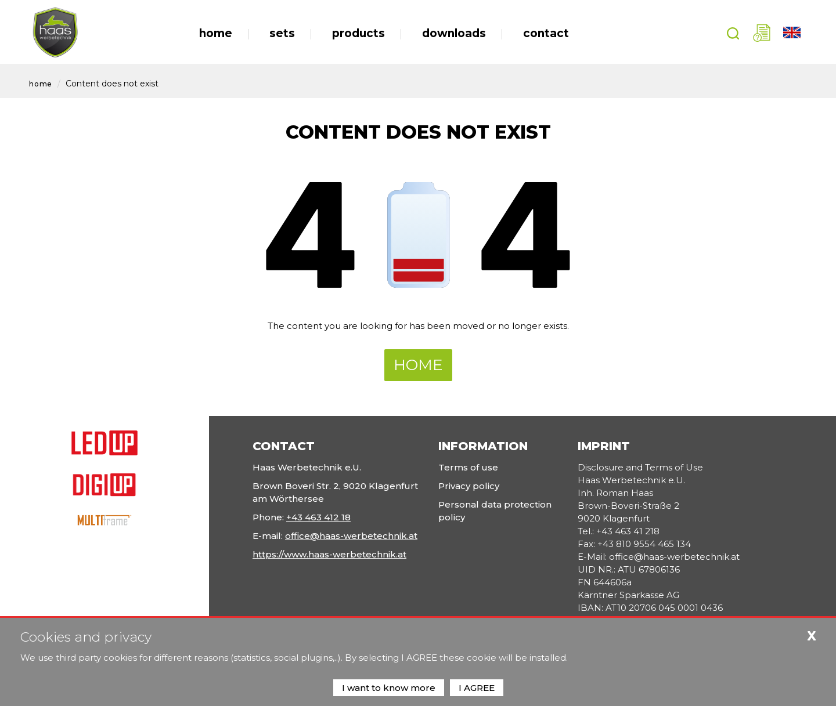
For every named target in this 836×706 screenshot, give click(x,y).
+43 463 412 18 (318, 517)
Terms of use (468, 467)
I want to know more (388, 687)
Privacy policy (468, 485)
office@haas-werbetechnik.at (351, 535)
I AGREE (477, 687)
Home (40, 83)
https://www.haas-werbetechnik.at (329, 554)
